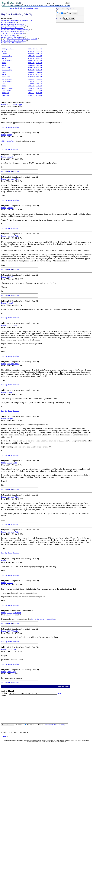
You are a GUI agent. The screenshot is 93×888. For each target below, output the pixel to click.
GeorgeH (4, 53)
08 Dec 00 (31, 70)
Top (6, 127)
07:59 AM (39, 93)
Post (2, 127)
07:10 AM (39, 90)
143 (30, 20)
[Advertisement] (70, 38)
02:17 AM (39, 70)
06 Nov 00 (31, 49)
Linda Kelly (5, 95)
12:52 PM (39, 65)
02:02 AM (39, 63)
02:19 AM (39, 81)
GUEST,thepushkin (7, 88)
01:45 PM (39, 56)
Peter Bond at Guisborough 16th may (12, 31)
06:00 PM (39, 49)
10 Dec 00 (31, 79)
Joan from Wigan (7, 56)
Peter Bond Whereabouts (8, 35)
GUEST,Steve (6, 67)
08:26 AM (39, 53)
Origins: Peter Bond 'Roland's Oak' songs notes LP (22, 39)
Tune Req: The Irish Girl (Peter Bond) (12, 33)
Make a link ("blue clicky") (54, 730)
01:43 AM (39, 79)
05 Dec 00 (31, 51)
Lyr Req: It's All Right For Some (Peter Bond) (15, 30)
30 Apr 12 (31, 88)
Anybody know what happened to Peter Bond (15, 20)
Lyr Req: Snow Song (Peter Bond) (11, 42)
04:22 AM (39, 72)
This (8, 141)
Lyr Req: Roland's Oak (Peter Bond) (12, 37)
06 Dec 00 (31, 58)
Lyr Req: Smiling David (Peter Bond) (12, 24)
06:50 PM (39, 77)
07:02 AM (39, 51)
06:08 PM (39, 67)
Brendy (4, 51)
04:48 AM (39, 83)
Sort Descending (28, 8)
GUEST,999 (5, 93)
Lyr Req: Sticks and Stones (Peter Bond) (13, 41)
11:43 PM (39, 60)
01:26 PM (39, 88)
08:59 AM (39, 58)
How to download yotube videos (43, 619)
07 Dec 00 (31, 63)
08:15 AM (39, 95)
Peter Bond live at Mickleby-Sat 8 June (13, 26)
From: (3, 104)
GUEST (4, 63)
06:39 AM (39, 74)
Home (36, 8)
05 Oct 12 (31, 90)
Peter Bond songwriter (8, 22)
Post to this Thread (16, 8)
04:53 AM (39, 86)
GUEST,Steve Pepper (8, 49)
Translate (16, 127)
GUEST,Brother (6, 90)
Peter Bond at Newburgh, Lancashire (12, 28)
